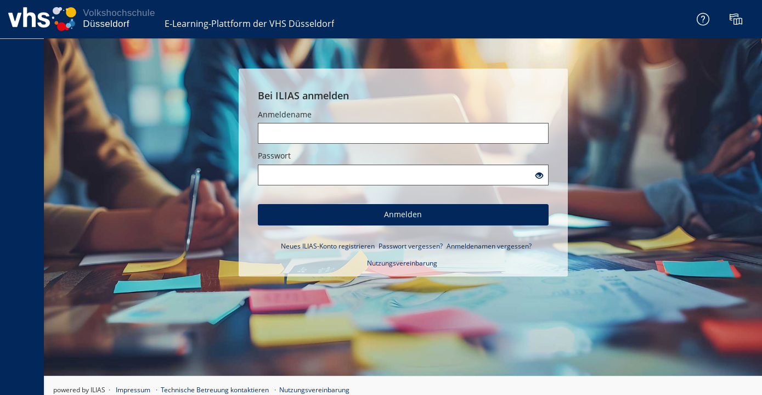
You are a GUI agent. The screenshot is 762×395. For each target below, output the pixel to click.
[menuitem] (737, 19)
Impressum (133, 389)
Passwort (274, 155)
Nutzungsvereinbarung (402, 263)
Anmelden (403, 214)
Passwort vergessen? (411, 246)
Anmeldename (285, 114)
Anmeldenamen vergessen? (489, 246)
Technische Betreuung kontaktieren (215, 389)
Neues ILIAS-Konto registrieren (328, 246)
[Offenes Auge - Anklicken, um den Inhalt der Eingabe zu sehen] (539, 176)
